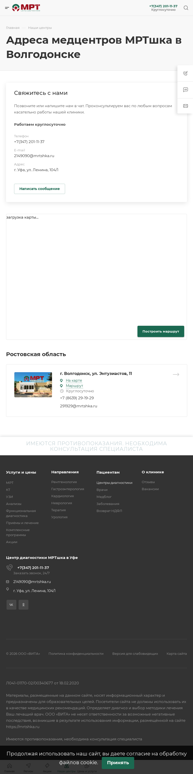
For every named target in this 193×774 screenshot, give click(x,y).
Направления (65, 472)
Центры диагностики (114, 483)
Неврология (61, 503)
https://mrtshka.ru (22, 726)
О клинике (153, 472)
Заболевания (107, 504)
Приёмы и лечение (22, 523)
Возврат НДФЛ (109, 511)
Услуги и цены (21, 472)
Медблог (104, 497)
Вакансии (150, 489)
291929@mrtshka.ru (78, 406)
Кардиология (62, 496)
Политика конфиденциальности (76, 654)
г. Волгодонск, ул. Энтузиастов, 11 (96, 373)
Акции (11, 542)
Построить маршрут (160, 331)
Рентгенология (64, 482)
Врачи (102, 490)
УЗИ (9, 497)
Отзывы (148, 482)
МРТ (10, 483)
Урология (59, 517)
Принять (118, 762)
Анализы (13, 504)
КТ (8, 490)
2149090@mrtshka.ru (34, 155)
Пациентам (108, 472)
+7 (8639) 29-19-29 (77, 398)
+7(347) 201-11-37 (163, 6)
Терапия (58, 510)
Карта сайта (177, 654)
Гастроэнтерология (67, 489)
